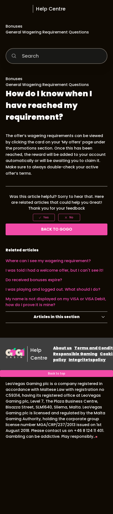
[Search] (56, 56)
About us (62, 348)
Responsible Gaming (75, 354)
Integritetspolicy (87, 360)
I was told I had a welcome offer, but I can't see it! (54, 270)
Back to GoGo (56, 229)
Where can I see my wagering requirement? (48, 261)
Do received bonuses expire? (34, 280)
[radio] (44, 217)
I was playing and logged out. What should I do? (53, 289)
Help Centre (51, 8)
